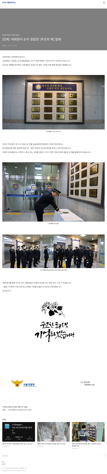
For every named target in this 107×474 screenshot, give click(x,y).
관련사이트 (5, 456)
